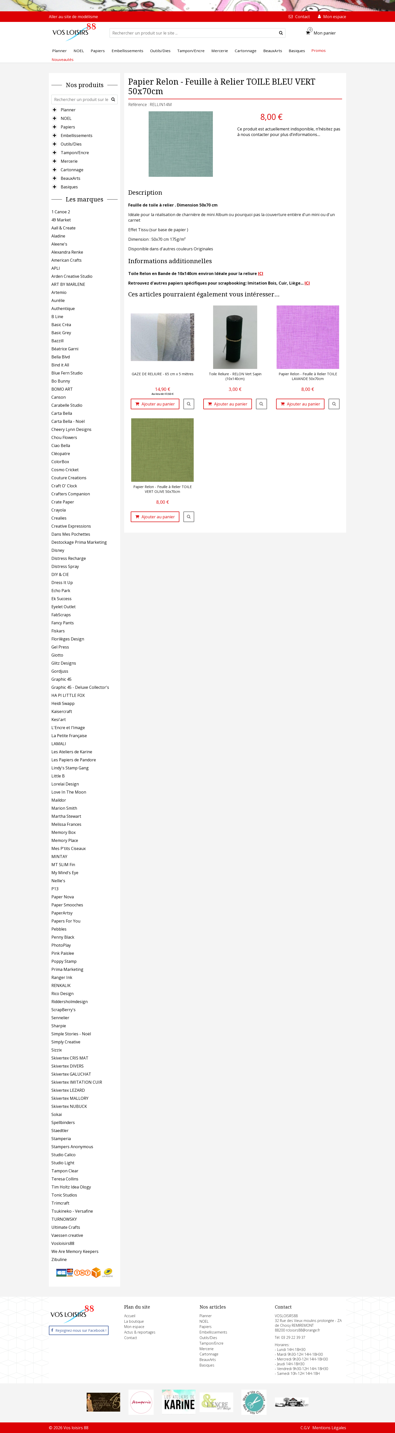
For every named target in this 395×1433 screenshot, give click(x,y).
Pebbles (59, 929)
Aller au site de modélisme (73, 16)
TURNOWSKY (64, 1219)
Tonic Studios (64, 1195)
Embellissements (76, 135)
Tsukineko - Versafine (72, 1211)
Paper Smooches (67, 905)
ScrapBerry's (63, 1009)
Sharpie (58, 1026)
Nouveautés (63, 59)
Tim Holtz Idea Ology (71, 1187)
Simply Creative (65, 1042)
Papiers (68, 127)
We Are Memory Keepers (74, 1251)
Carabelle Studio (66, 405)
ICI (260, 273)
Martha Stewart (66, 816)
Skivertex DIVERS (67, 1066)
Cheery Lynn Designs (71, 429)
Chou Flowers (64, 437)
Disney (57, 550)
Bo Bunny (60, 381)
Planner (68, 110)
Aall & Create (63, 228)
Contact (130, 1337)
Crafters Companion (70, 494)
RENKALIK (61, 985)
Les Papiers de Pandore (73, 760)
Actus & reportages (139, 1332)
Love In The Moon (68, 792)
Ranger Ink (61, 977)
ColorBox (60, 461)
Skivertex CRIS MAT (69, 1058)
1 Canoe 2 (60, 212)
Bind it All (60, 365)
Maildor (58, 800)
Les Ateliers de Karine (71, 752)
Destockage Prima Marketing (79, 542)
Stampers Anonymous (72, 1146)
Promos (318, 50)
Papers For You (65, 921)
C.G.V (305, 1427)
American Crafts (66, 260)
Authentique (63, 308)
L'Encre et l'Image (68, 727)
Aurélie (58, 300)
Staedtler (60, 1130)
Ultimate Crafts (65, 1227)
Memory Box (63, 832)
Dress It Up (62, 582)
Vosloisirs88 (62, 1243)
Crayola (58, 510)
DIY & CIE (60, 574)
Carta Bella (61, 413)
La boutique (134, 1321)
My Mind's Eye (64, 872)
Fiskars (58, 631)
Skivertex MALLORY (69, 1098)
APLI (55, 268)
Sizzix (56, 1050)
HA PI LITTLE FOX (68, 695)
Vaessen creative (67, 1235)
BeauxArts (70, 178)
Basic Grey (61, 332)
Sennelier (60, 1017)
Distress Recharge (68, 558)
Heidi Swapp (63, 703)
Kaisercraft (61, 711)
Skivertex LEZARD (68, 1090)
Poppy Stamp (64, 961)
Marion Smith (64, 808)
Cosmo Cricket (65, 469)
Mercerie (69, 161)
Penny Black (62, 937)
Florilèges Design (67, 639)
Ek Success (61, 598)
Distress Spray (65, 566)
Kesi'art (58, 719)
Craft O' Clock (64, 486)
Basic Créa (61, 324)
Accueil (129, 1315)
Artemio (59, 292)
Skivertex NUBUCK (69, 1106)
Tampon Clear (64, 1171)
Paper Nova (62, 897)
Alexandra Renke (67, 252)
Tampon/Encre (75, 152)
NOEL (66, 118)
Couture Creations (68, 478)
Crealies (59, 518)
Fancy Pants (62, 623)
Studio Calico (63, 1154)
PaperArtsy (62, 913)
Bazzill (57, 341)
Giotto (57, 655)
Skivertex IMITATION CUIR (76, 1082)
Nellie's (58, 880)
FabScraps (61, 615)
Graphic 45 (61, 679)
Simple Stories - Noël (71, 1034)
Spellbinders (63, 1122)
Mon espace (134, 1326)
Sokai (56, 1114)
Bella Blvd (60, 357)
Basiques (69, 187)
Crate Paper (62, 502)
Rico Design (62, 993)
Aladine (58, 236)
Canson (58, 397)
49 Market (61, 220)
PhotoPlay (61, 945)
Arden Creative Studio (71, 276)
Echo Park (60, 590)
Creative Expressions (71, 526)
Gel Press (60, 647)
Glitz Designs (63, 663)
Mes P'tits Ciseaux (68, 848)
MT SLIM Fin (63, 864)
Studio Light (62, 1163)
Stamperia (61, 1138)
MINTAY (59, 856)
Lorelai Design (65, 784)
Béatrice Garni (64, 349)
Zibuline (59, 1259)
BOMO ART (62, 389)
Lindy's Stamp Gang (70, 768)
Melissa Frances (66, 824)
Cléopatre (60, 453)
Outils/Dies (71, 144)
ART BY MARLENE (68, 284)
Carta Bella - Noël (68, 421)
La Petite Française (69, 735)
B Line (57, 316)
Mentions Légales (329, 1427)
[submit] (281, 33)
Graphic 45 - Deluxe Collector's (80, 687)
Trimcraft (60, 1203)
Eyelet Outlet (63, 606)
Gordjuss (59, 671)
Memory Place (64, 840)
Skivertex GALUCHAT (71, 1074)
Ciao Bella (60, 445)
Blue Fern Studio (67, 373)
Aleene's (59, 244)
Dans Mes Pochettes (70, 534)
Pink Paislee (62, 953)
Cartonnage (72, 170)
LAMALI (58, 743)
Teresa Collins (64, 1179)
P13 (54, 889)
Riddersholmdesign (69, 1001)
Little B (58, 776)
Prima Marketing (67, 969)
